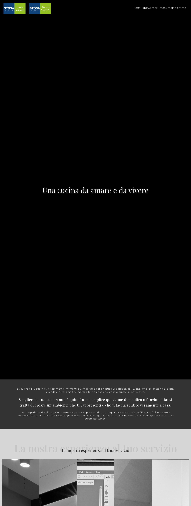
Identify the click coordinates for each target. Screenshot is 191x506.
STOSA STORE (150, 8)
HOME (137, 8)
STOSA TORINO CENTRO (173, 8)
